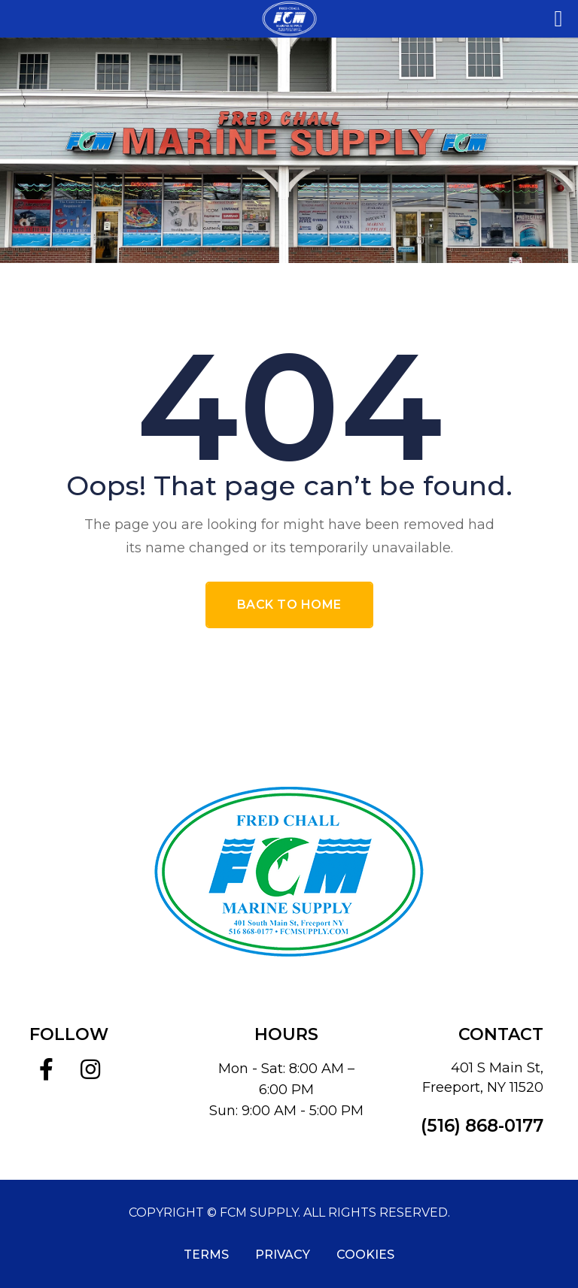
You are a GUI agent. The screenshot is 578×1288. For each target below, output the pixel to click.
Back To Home (289, 604)
